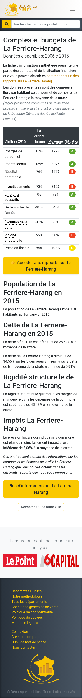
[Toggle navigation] (73, 9)
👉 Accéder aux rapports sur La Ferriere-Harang (41, 266)
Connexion (20, 631)
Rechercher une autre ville (41, 507)
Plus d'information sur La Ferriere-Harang (41, 489)
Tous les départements (29, 602)
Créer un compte (24, 637)
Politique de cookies (27, 617)
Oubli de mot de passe (29, 642)
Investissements (17, 187)
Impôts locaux (16, 164)
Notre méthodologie (27, 596)
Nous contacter (23, 647)
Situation (72, 141)
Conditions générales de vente (35, 607)
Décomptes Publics (27, 591)
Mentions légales (25, 623)
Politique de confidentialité (32, 612)
